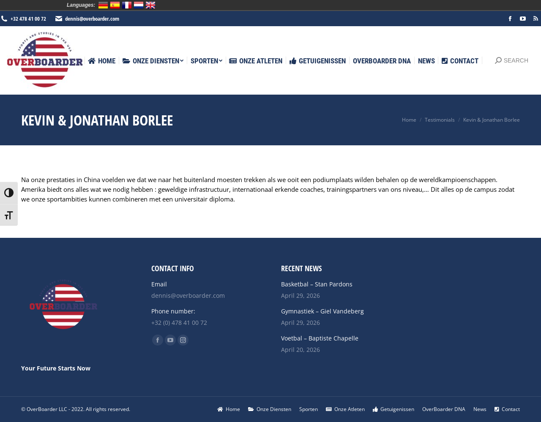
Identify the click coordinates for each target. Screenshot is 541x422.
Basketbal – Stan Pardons (316, 284)
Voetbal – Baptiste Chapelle (319, 338)
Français (127, 5)
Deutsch (103, 5)
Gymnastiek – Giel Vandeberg (322, 311)
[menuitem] (101, 61)
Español (115, 5)
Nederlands (139, 5)
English (150, 5)
